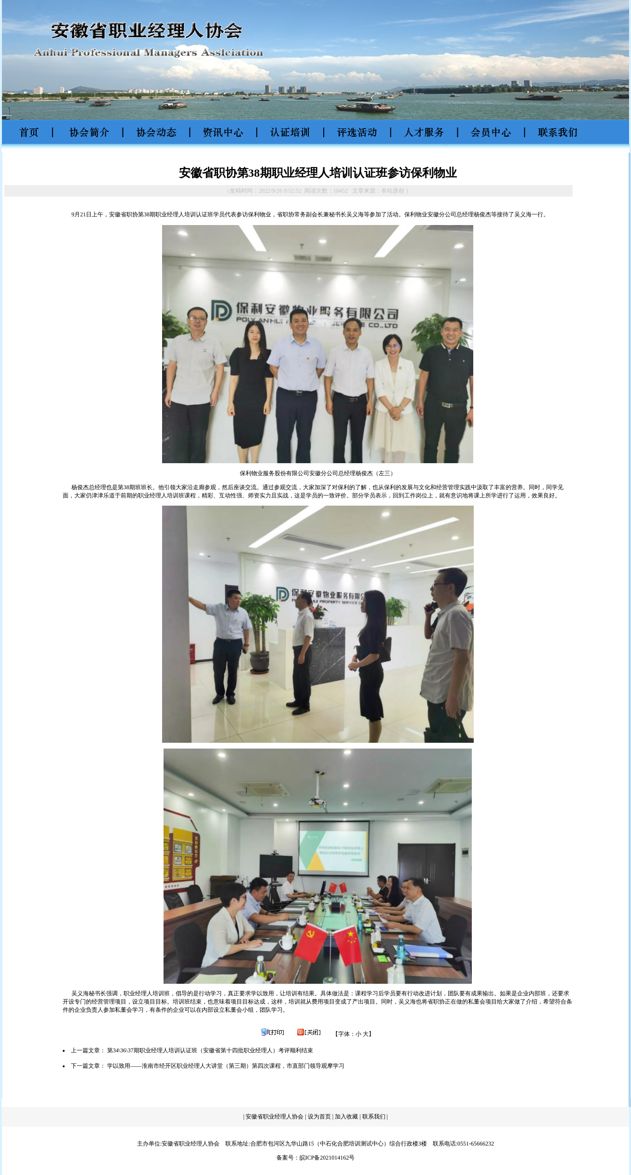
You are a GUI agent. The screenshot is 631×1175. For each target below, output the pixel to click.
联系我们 (374, 1116)
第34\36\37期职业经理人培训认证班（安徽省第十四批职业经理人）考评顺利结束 (210, 1050)
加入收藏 (346, 1116)
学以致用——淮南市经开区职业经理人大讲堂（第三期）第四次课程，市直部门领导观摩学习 (225, 1065)
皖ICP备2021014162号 (327, 1157)
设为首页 (319, 1116)
